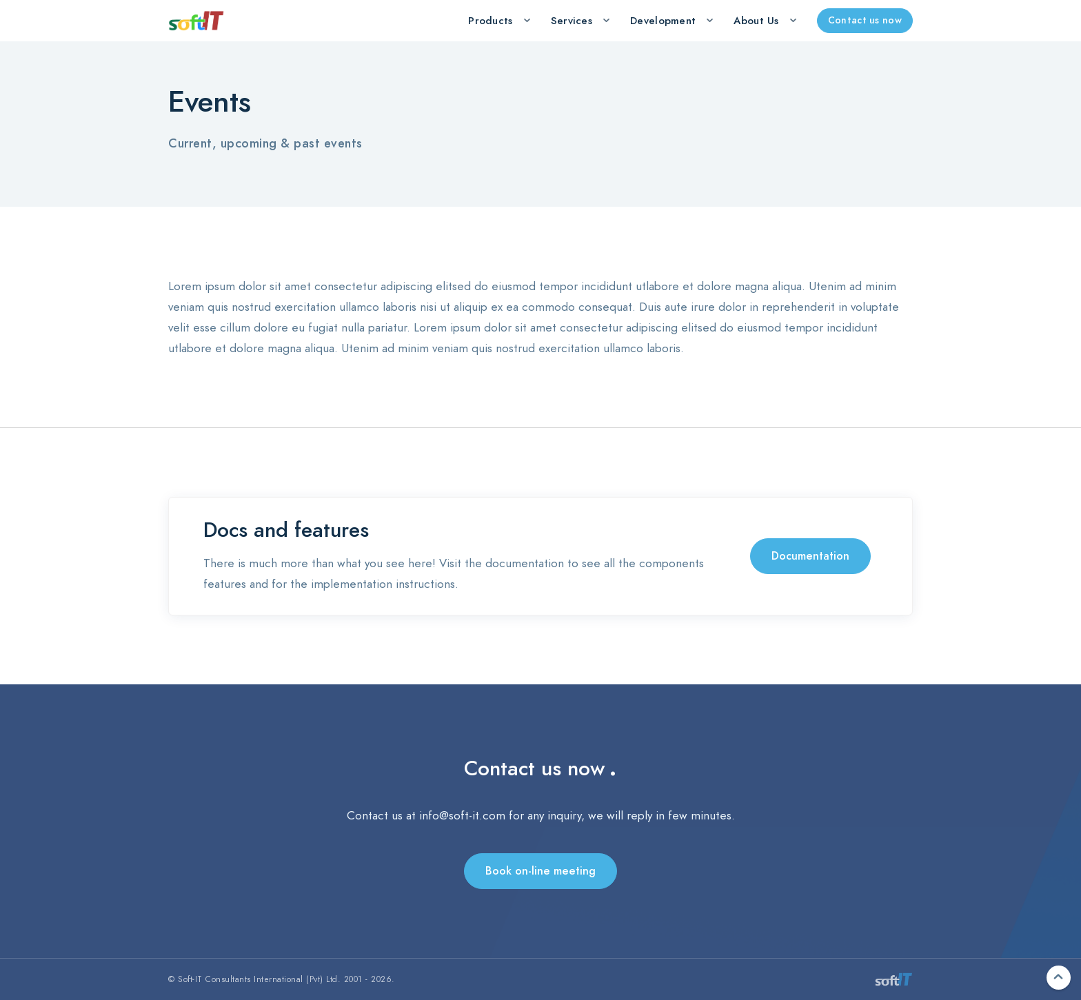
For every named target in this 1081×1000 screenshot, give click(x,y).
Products (490, 21)
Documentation (810, 556)
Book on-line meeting (540, 871)
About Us (756, 21)
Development (663, 21)
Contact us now (865, 20)
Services (571, 21)
